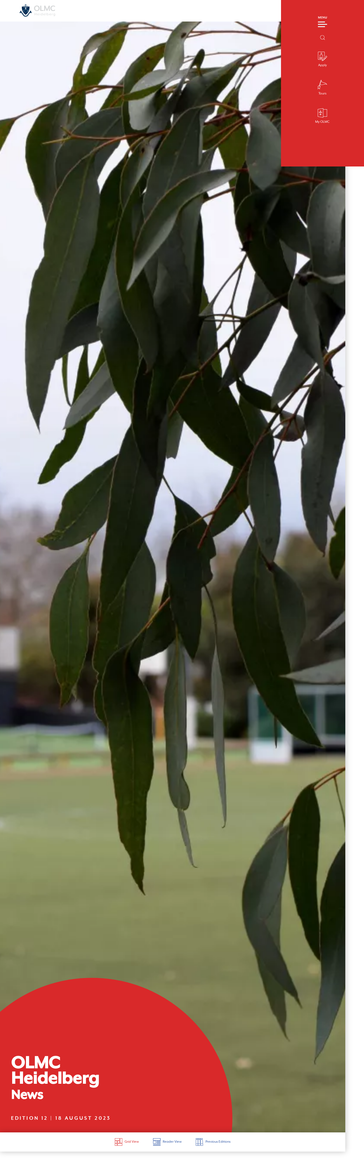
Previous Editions (213, 1154)
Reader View (167, 1153)
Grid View (127, 1153)
